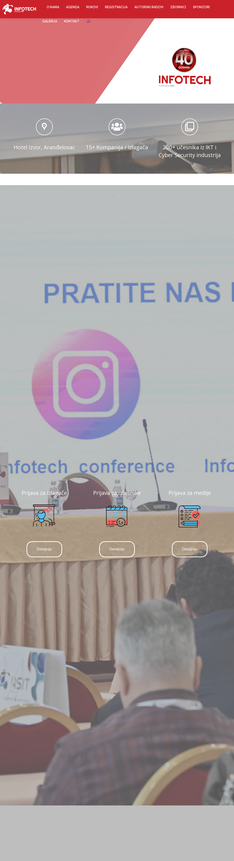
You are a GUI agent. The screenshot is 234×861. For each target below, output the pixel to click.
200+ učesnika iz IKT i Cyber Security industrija (190, 151)
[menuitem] (53, 7)
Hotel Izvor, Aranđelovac (44, 147)
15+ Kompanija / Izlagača (117, 147)
